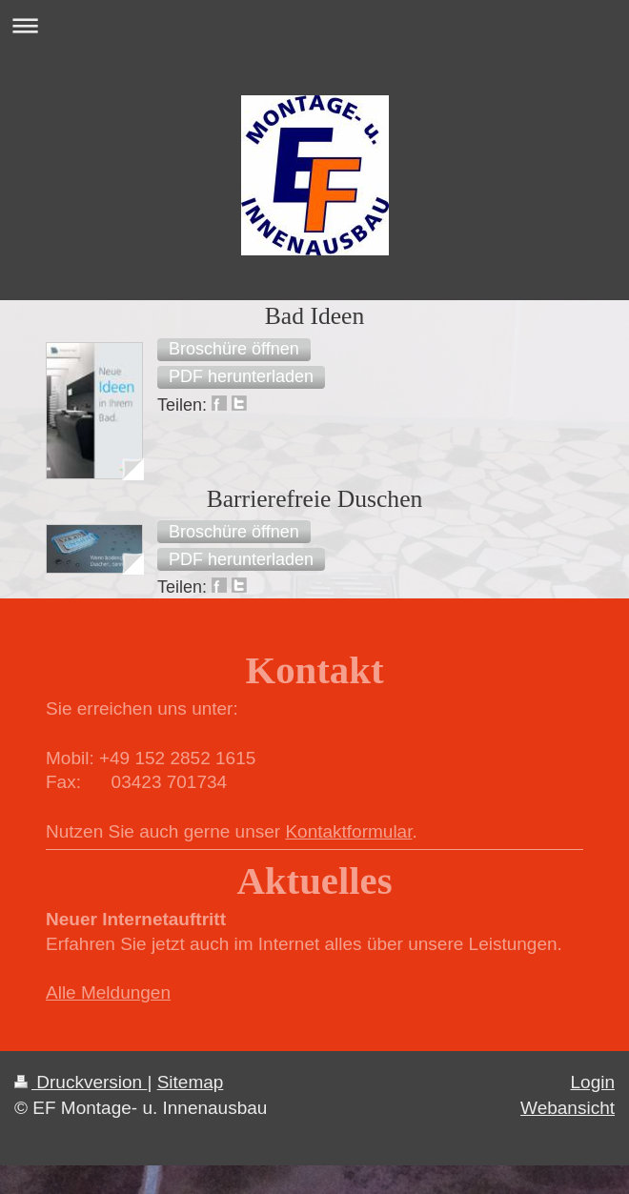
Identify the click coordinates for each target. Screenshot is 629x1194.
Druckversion (80, 1082)
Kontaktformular (348, 831)
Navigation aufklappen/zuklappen (314, 25)
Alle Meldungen (108, 992)
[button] (234, 349)
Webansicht (567, 1108)
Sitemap (190, 1082)
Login (593, 1082)
